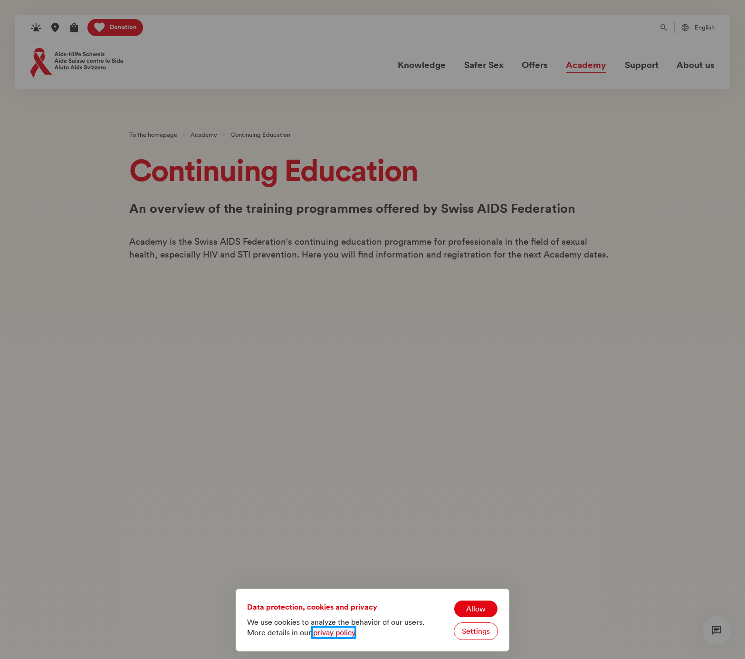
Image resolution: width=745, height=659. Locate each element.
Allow (476, 608)
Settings (476, 631)
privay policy (333, 632)
